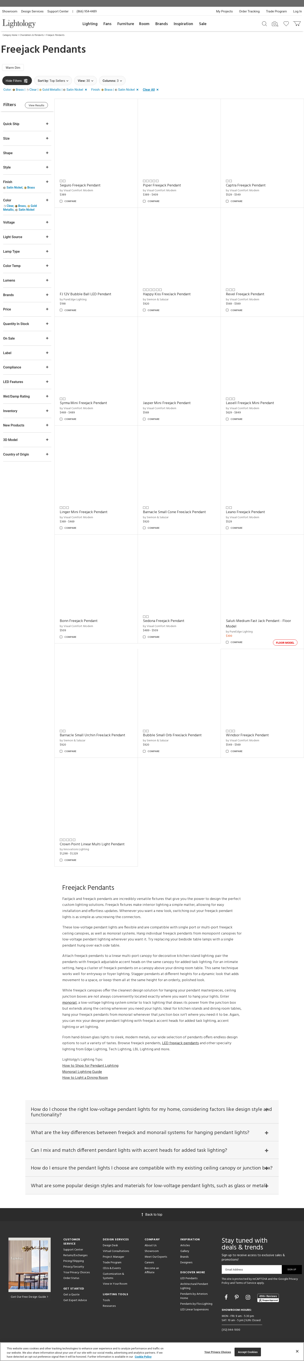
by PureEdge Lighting (73, 299)
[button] (46, 89)
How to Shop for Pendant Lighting (90, 1065)
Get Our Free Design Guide (29, 1296)
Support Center (58, 11)
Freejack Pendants (55, 35)
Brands (161, 24)
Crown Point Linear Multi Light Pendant (92, 843)
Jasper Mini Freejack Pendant (167, 403)
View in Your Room (115, 1283)
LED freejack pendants (180, 1042)
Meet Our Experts (156, 1256)
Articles (185, 1244)
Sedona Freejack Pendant (164, 620)
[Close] (297, 1351)
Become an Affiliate (152, 1269)
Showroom (9, 11)
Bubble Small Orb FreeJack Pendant (172, 734)
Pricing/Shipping (73, 1260)
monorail (69, 1002)
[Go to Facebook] (227, 1297)
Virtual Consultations (116, 1250)
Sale (202, 24)
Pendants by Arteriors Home (194, 1295)
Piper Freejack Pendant (162, 185)
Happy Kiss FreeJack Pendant (167, 294)
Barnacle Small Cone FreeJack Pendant (174, 512)
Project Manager (113, 1256)
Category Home (10, 35)
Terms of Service (245, 1282)
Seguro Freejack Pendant (80, 185)
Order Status (71, 1277)
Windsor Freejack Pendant (247, 734)
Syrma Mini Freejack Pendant (83, 403)
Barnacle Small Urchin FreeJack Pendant (93, 734)
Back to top (152, 1214)
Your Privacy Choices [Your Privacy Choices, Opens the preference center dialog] (217, 1351)
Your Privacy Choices (76, 1272)
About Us (150, 1244)
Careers (149, 1262)
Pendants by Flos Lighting (196, 1303)
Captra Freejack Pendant (246, 185)
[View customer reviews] (268, 1297)
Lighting (90, 24)
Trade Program (276, 11)
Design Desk (110, 1244)
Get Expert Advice (75, 1299)
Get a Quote (71, 1294)
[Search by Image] (275, 24)
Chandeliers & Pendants (32, 35)
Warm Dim (13, 68)
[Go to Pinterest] (237, 1297)
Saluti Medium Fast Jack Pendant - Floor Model (258, 623)
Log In (297, 11)
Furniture (125, 24)
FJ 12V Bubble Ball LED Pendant (86, 294)
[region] (152, 1351)
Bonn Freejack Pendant (79, 620)
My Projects (224, 11)
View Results (37, 105)
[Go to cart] (297, 22)
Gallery (184, 1250)
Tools (106, 1299)
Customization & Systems (113, 1275)
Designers (186, 1262)
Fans (107, 24)
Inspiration (183, 24)
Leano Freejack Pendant (245, 512)
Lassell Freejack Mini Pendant (250, 403)
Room (144, 24)
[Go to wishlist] (287, 23)
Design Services (32, 11)
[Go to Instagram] (248, 1297)
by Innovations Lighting (75, 848)
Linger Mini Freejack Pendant (84, 512)
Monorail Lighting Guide (82, 1071)
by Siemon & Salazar (156, 299)
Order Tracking (249, 11)
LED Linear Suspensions (194, 1309)
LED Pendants (188, 1277)
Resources (109, 1305)
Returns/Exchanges (75, 1254)
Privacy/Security (73, 1266)
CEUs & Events (112, 1267)
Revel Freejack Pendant (245, 294)
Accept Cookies (248, 1351)
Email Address (234, 1269)
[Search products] (264, 23)
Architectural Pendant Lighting (194, 1285)
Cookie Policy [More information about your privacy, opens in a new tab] (143, 1356)
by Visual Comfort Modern (77, 190)
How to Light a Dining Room (85, 1077)
